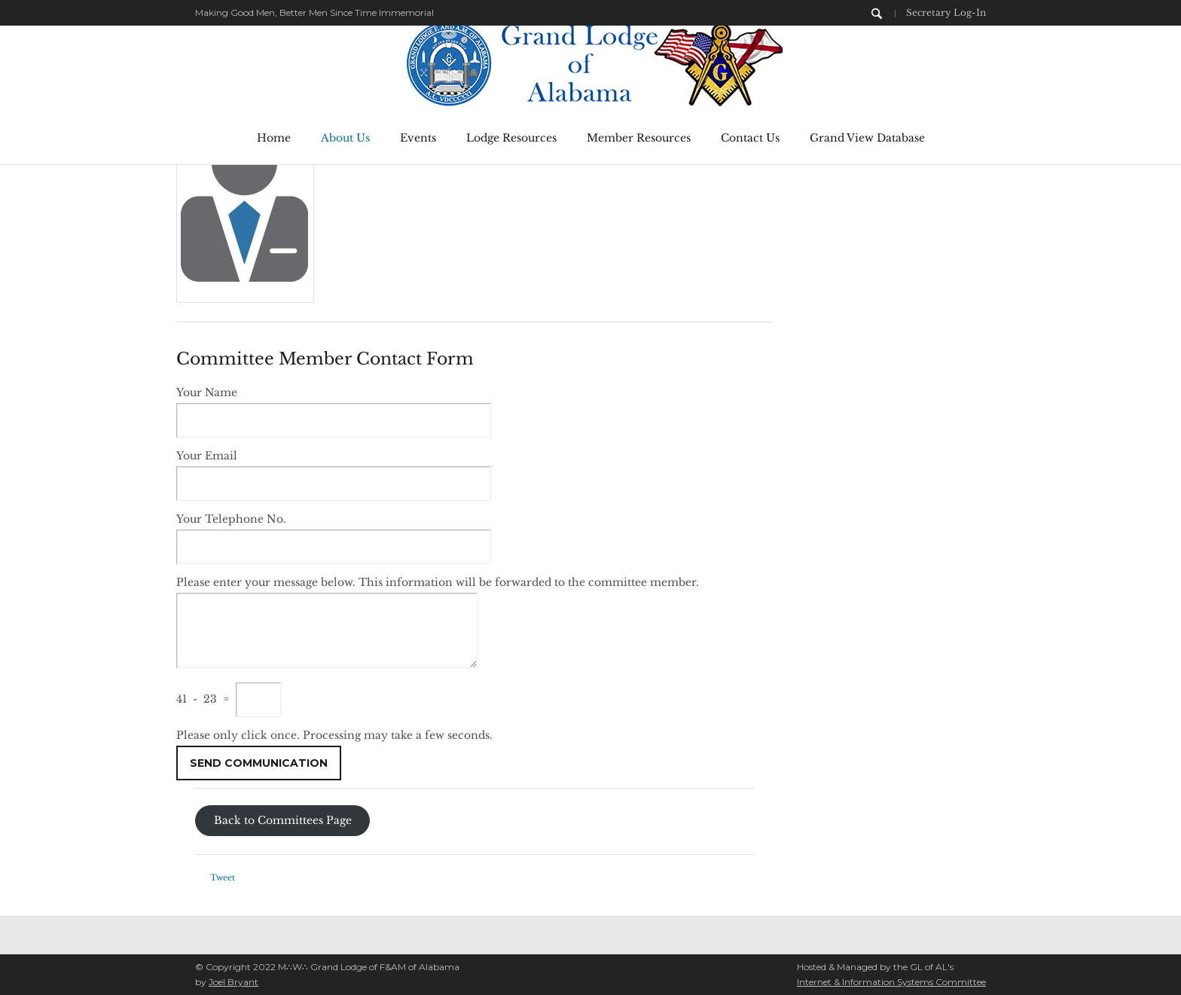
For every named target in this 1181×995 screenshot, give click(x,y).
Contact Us (750, 138)
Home (274, 138)
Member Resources (639, 138)
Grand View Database (867, 138)
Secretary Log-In (946, 12)
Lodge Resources (511, 138)
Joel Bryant (233, 981)
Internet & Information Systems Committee (891, 981)
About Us (345, 138)
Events (418, 138)
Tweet (222, 877)
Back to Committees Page (283, 821)
